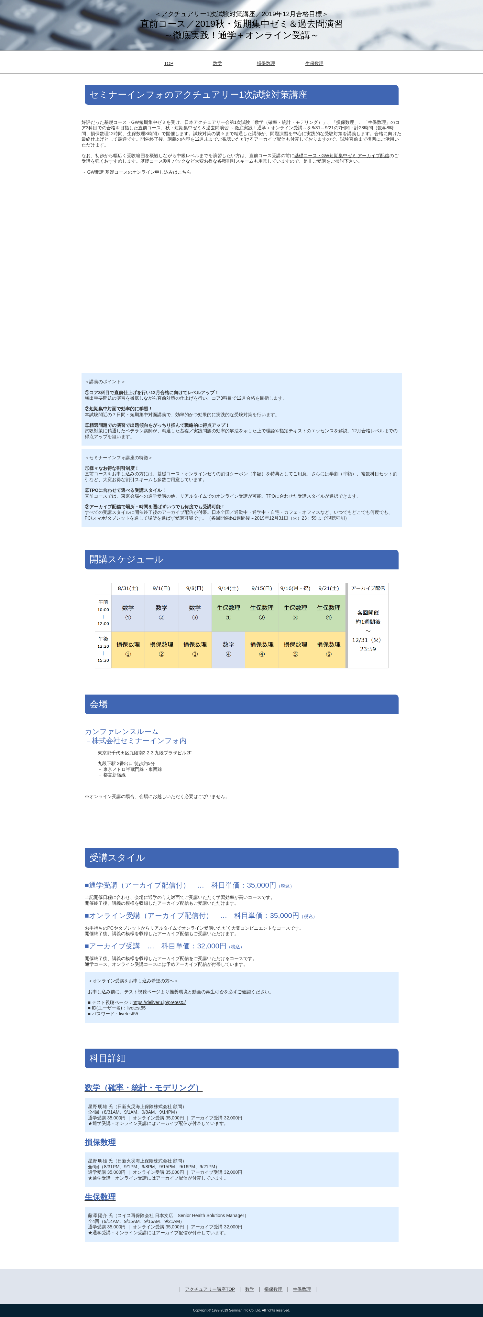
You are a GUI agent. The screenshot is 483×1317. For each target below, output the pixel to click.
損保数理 (266, 63)
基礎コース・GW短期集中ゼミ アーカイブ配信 (342, 155)
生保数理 (314, 63)
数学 (217, 63)
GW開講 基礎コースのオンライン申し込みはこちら (139, 172)
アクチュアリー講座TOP (210, 1289)
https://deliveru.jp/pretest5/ (159, 1002)
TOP (168, 63)
